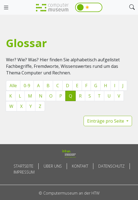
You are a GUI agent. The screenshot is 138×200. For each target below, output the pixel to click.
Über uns (53, 166)
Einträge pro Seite (106, 121)
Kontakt (80, 166)
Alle (13, 86)
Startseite (23, 166)
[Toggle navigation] (6, 7)
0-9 (27, 86)
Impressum (24, 172)
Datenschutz (111, 166)
